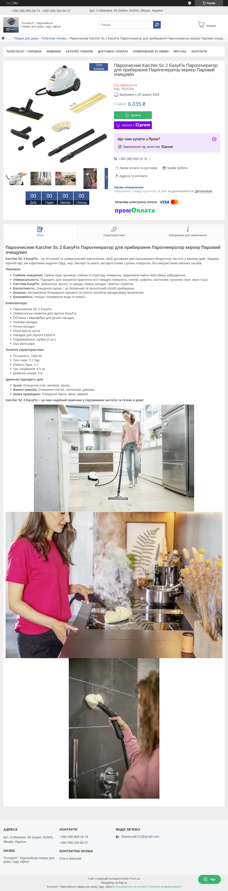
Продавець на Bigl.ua (114, 882)
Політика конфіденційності (165, 886)
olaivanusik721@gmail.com (140, 836)
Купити (136, 115)
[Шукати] (157, 25)
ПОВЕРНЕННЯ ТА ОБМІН (151, 51)
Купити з (136, 125)
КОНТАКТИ (199, 51)
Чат (210, 879)
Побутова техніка (53, 38)
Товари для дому (26, 38)
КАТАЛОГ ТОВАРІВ (79, 51)
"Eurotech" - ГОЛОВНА (24, 51)
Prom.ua (135, 878)
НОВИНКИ (54, 51)
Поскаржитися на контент (131, 886)
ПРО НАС (180, 51)
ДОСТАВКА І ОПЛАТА (113, 51)
